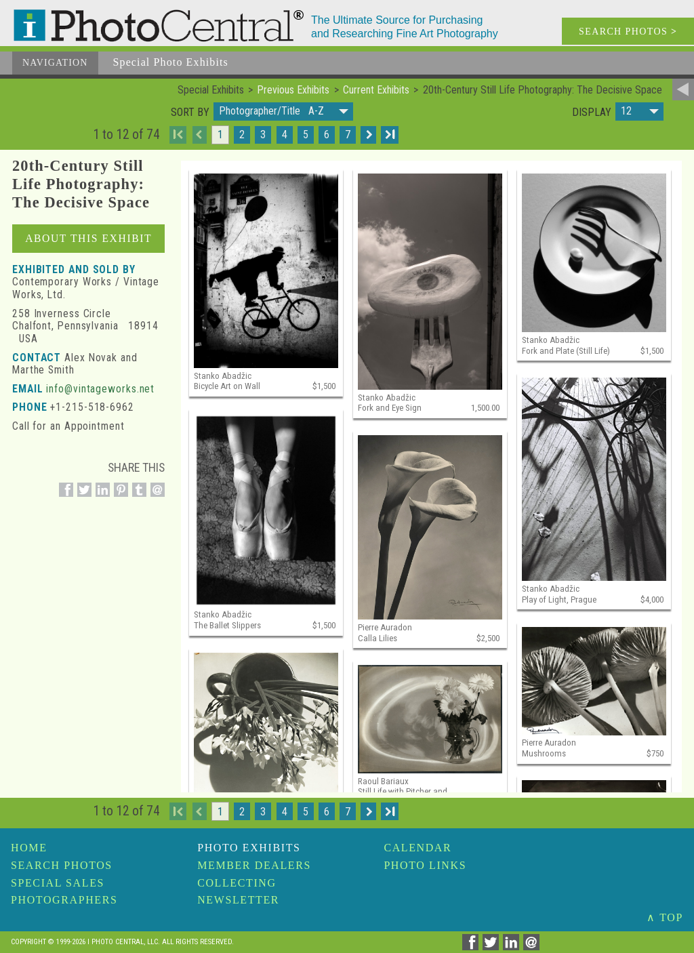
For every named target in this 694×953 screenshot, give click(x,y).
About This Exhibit (88, 238)
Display (591, 112)
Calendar (417, 847)
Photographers (64, 900)
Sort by (190, 112)
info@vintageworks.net (100, 388)
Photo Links (425, 865)
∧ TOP (665, 917)
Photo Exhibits (248, 847)
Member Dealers (254, 865)
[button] (283, 111)
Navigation (55, 63)
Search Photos (62, 865)
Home (29, 847)
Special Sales (57, 883)
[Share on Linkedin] (100, 497)
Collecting (236, 883)
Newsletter (238, 900)
